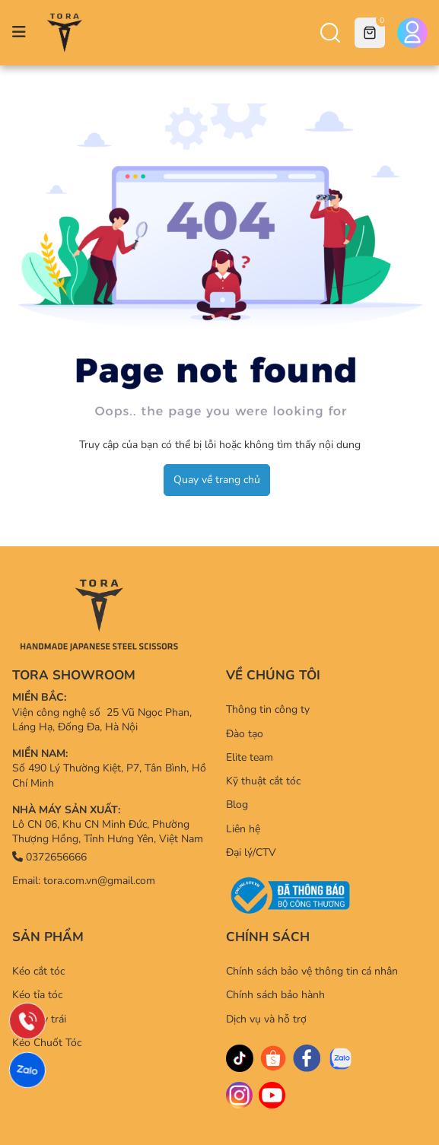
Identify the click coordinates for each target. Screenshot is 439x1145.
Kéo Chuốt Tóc (46, 1042)
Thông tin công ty (268, 709)
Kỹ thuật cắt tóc (263, 781)
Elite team (249, 757)
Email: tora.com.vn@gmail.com (83, 880)
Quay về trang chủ (216, 479)
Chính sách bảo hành (275, 995)
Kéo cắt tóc (38, 971)
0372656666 (49, 857)
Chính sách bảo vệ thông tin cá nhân (312, 971)
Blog (237, 804)
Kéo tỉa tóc (37, 995)
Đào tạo (244, 734)
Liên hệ (243, 829)
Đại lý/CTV (251, 852)
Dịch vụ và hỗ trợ (266, 1019)
